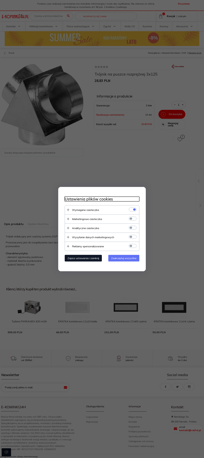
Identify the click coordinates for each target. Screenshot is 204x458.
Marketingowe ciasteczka (87, 218)
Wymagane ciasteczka (85, 209)
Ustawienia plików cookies (89, 199)
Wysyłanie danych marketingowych (93, 237)
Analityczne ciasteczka (85, 228)
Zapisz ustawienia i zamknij (83, 258)
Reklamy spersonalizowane (88, 246)
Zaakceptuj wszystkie (124, 258)
